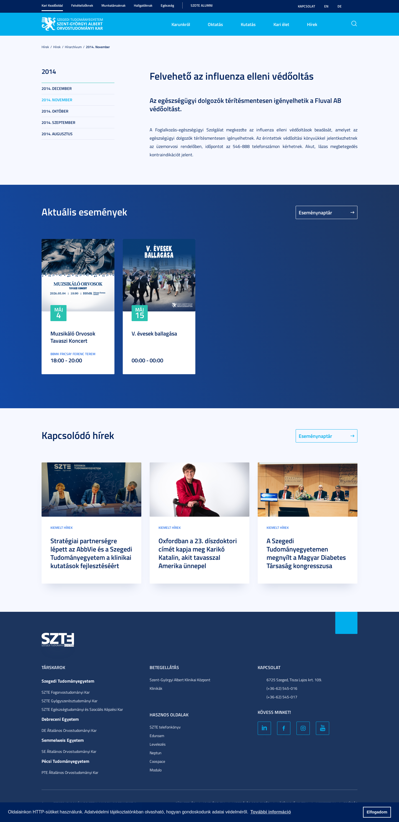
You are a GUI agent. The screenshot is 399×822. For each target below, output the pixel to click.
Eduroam (157, 735)
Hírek (312, 24)
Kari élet (281, 24)
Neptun (156, 752)
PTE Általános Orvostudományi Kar (70, 772)
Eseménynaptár (315, 212)
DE (339, 6)
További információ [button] (270, 812)
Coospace (157, 761)
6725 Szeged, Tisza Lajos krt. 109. (294, 679)
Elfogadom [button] (377, 812)
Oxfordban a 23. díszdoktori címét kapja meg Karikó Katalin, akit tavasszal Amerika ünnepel (197, 553)
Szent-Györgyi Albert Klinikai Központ (180, 679)
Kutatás (248, 24)
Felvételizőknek (82, 5)
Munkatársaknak (113, 5)
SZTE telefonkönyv (165, 727)
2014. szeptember (58, 122)
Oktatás (215, 24)
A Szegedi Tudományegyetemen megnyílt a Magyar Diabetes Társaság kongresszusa (306, 553)
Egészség (167, 5)
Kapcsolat (306, 6)
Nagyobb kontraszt (354, 6)
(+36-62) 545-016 (282, 688)
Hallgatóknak (143, 5)
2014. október (55, 111)
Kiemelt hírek (61, 527)
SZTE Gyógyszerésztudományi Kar (70, 700)
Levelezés (158, 744)
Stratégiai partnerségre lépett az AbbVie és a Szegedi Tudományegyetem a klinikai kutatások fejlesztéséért (91, 553)
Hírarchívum (73, 47)
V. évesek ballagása (154, 333)
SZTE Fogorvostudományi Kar (66, 692)
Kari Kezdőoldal (52, 5)
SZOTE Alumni (202, 5)
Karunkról (181, 24)
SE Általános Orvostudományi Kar (69, 751)
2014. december (57, 88)
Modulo (156, 769)
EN (326, 6)
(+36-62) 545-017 (282, 696)
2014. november (98, 47)
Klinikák (156, 688)
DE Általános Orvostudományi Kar (69, 730)
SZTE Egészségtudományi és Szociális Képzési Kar (82, 709)
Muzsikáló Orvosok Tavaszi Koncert (72, 336)
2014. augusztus (57, 133)
